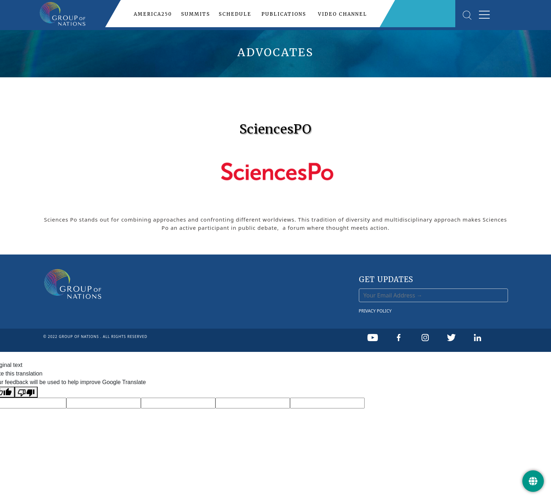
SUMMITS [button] (195, 14)
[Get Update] (533, 481)
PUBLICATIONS (283, 14)
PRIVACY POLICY (375, 311)
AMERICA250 (153, 14)
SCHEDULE (235, 14)
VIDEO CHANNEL (342, 14)
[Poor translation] (26, 392)
